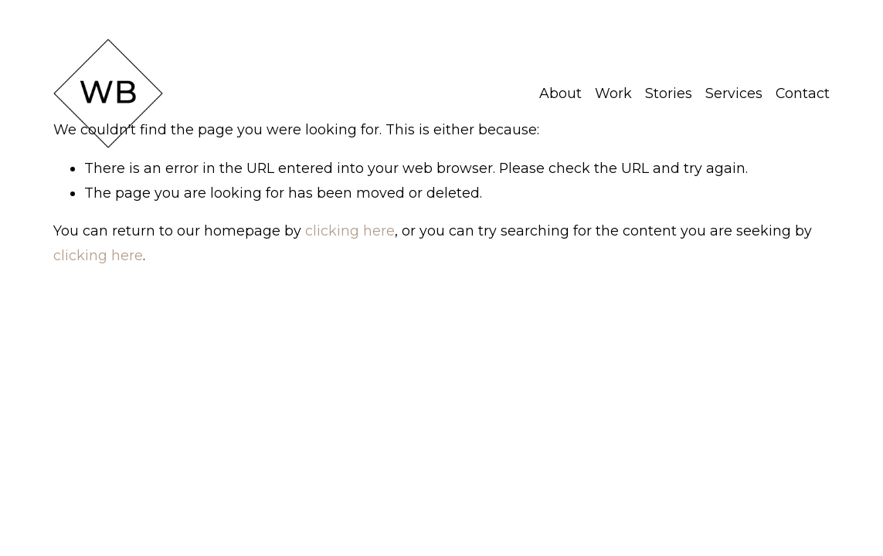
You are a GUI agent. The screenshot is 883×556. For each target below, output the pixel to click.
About (560, 93)
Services (733, 93)
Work (613, 93)
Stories (668, 93)
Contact (803, 93)
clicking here (350, 230)
